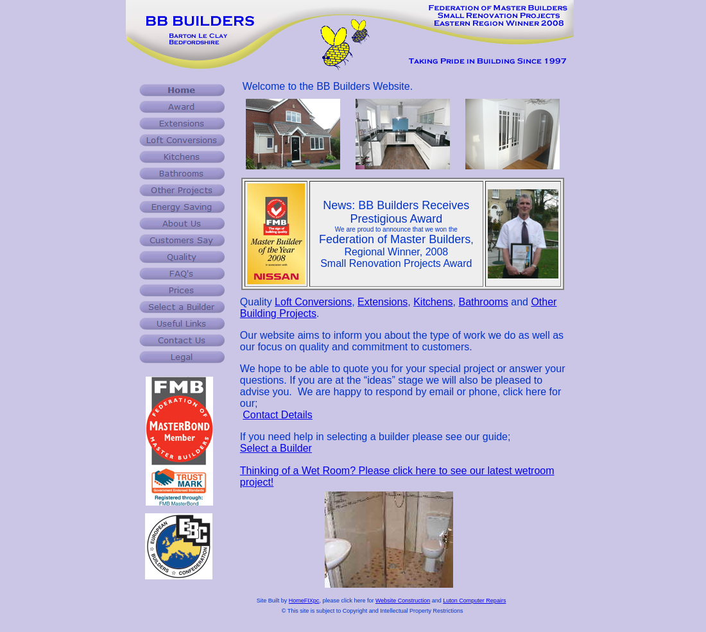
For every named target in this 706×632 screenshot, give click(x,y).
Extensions (382, 301)
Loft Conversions (313, 301)
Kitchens (432, 301)
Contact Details (278, 414)
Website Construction (402, 600)
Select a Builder (276, 448)
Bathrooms (483, 301)
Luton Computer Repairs (474, 600)
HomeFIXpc (304, 600)
